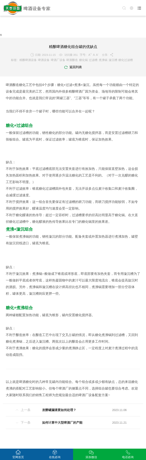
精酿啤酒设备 (28, 60)
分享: (108, 55)
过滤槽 (93, 60)
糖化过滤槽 (125, 60)
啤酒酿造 (72, 60)
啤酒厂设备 (58, 60)
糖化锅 (83, 60)
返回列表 (73, 67)
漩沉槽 (113, 60)
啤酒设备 (44, 60)
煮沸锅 (103, 60)
